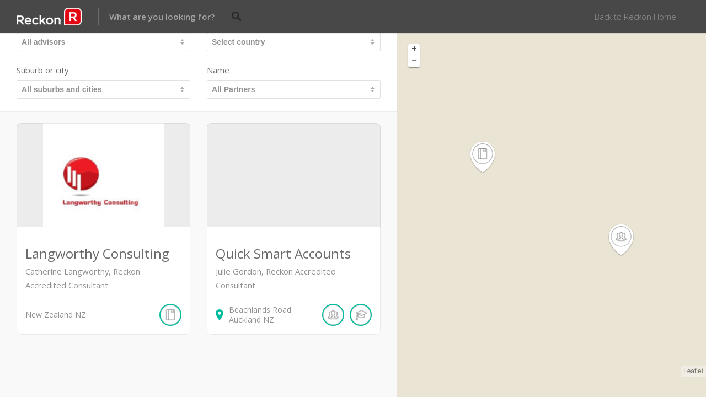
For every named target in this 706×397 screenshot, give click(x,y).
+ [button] (414, 49)
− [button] (414, 61)
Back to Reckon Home (635, 16)
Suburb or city (42, 70)
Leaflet (693, 371)
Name (218, 70)
